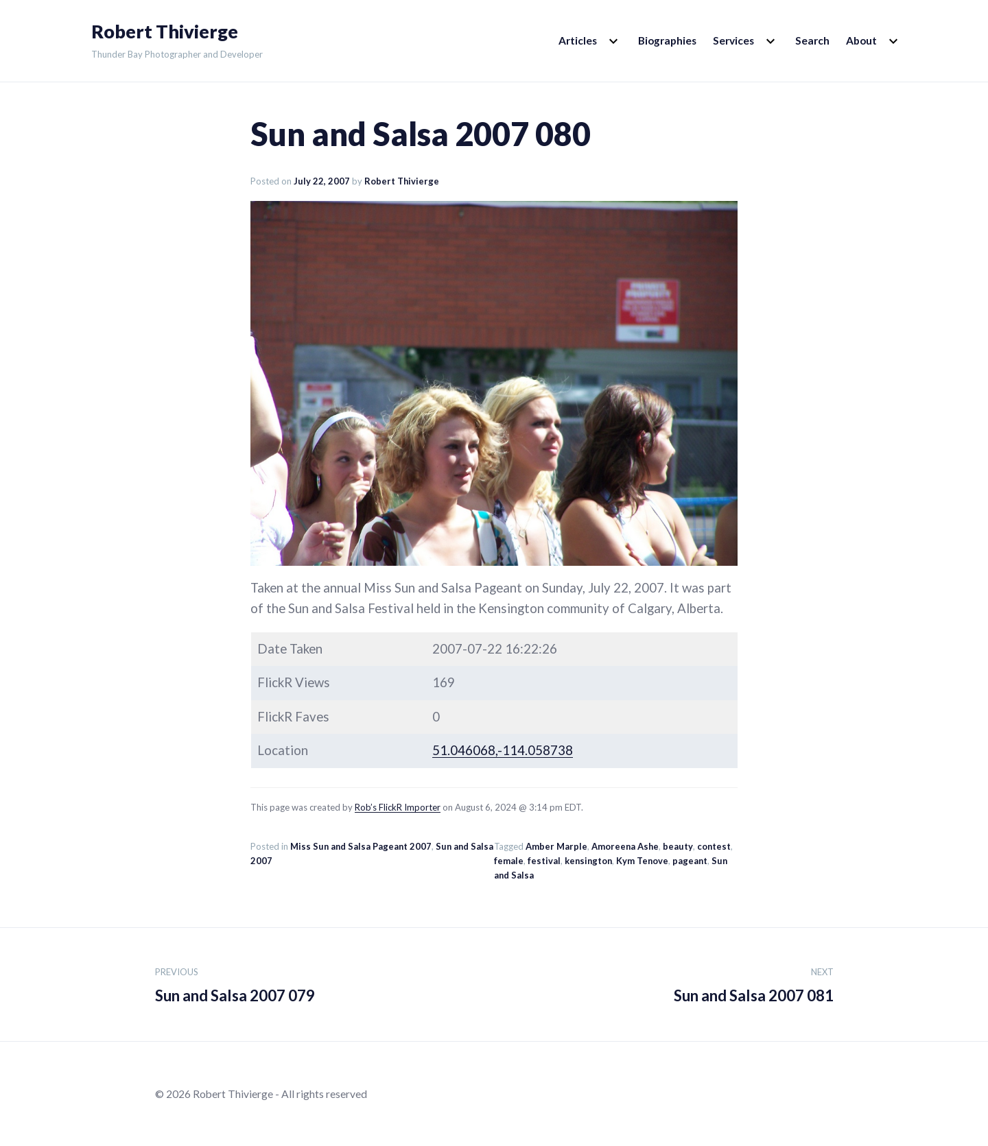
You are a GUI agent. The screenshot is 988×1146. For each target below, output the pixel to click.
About (861, 40)
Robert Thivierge (164, 32)
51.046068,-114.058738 (502, 750)
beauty (678, 846)
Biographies (667, 40)
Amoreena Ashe (625, 846)
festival (544, 860)
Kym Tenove (642, 860)
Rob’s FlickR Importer (397, 807)
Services (733, 40)
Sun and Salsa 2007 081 (754, 983)
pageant (689, 860)
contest (714, 846)
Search (812, 40)
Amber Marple (556, 846)
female (509, 860)
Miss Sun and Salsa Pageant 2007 (361, 846)
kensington (588, 860)
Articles (577, 40)
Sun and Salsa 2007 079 (235, 983)
